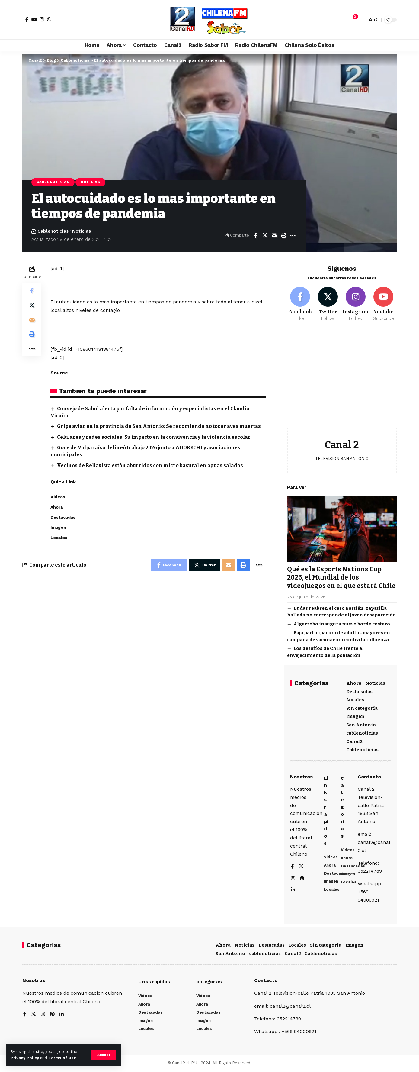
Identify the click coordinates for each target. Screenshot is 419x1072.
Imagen (355, 715)
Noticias (90, 182)
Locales (355, 699)
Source (59, 373)
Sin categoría (362, 707)
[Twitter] (328, 303)
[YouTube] (34, 19)
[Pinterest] (302, 879)
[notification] (352, 20)
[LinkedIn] (293, 890)
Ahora (353, 682)
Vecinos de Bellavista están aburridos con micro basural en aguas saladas (150, 465)
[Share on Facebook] (255, 235)
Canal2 (354, 740)
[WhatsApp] (49, 19)
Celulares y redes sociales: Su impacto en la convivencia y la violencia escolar (154, 437)
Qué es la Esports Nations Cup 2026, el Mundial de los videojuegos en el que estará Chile (341, 576)
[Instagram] (42, 19)
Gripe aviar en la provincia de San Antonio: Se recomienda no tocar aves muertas (159, 426)
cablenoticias (362, 732)
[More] (293, 235)
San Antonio (361, 724)
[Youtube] (383, 303)
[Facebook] (27, 19)
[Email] (274, 235)
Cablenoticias (53, 182)
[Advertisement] (342, 378)
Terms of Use (62, 1058)
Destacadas (359, 690)
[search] (361, 20)
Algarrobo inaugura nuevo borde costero (341, 623)
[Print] (283, 235)
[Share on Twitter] (265, 235)
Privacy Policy (25, 1058)
